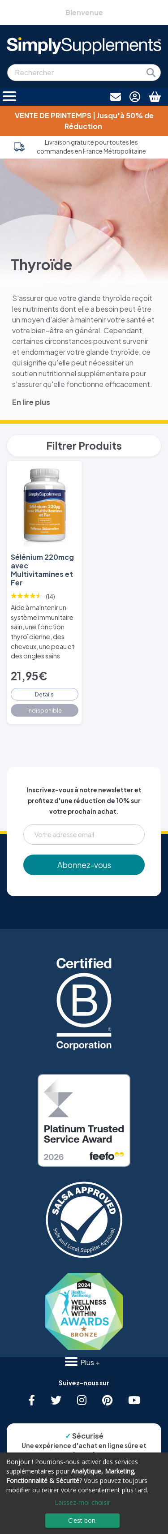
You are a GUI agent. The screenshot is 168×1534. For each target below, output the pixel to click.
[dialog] (84, 1493)
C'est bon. (82, 1520)
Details (44, 694)
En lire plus (31, 402)
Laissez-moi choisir (82, 1502)
